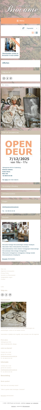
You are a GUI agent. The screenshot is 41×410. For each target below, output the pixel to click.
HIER (6, 179)
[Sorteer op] (30, 28)
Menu (20, 21)
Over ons (3, 269)
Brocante (4, 259)
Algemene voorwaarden (7, 271)
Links (2, 286)
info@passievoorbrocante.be (10, 207)
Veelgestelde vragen (6, 277)
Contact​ (4, 279)
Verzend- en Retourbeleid (8, 275)
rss (31, 403)
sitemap (28, 403)
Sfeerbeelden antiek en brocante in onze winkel (10, 54)
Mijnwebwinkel (26, 406)
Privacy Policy (5, 273)
